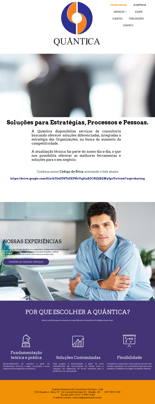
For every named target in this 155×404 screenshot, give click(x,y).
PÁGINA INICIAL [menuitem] (118, 5)
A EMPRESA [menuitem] (139, 5)
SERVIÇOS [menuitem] (119, 12)
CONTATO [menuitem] (128, 25)
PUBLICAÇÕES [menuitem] (136, 18)
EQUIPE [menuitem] (139, 12)
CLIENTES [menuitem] (117, 18)
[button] (26, 262)
